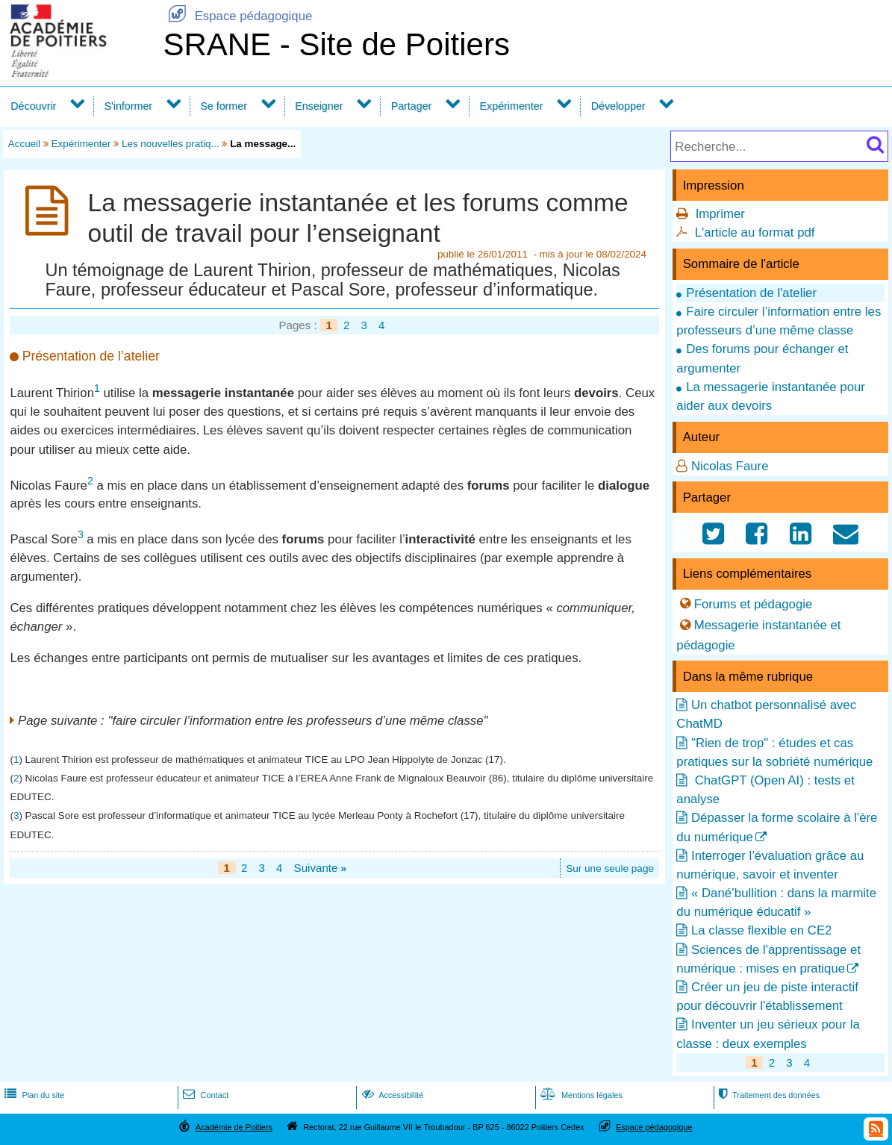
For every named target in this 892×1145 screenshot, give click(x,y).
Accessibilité (391, 1095)
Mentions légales (580, 1095)
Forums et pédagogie (753, 603)
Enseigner (319, 106)
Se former (223, 106)
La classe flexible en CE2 (761, 930)
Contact (204, 1095)
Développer (618, 106)
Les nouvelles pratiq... (170, 143)
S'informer (129, 106)
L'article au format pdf (755, 232)
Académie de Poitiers (234, 1127)
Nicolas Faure (730, 466)
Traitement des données (768, 1095)
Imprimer (720, 214)
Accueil (24, 143)
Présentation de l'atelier (751, 293)
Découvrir (33, 106)
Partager (411, 106)
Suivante (320, 867)
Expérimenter (511, 106)
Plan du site (32, 1095)
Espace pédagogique (237, 16)
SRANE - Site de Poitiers (336, 44)
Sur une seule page (610, 868)
